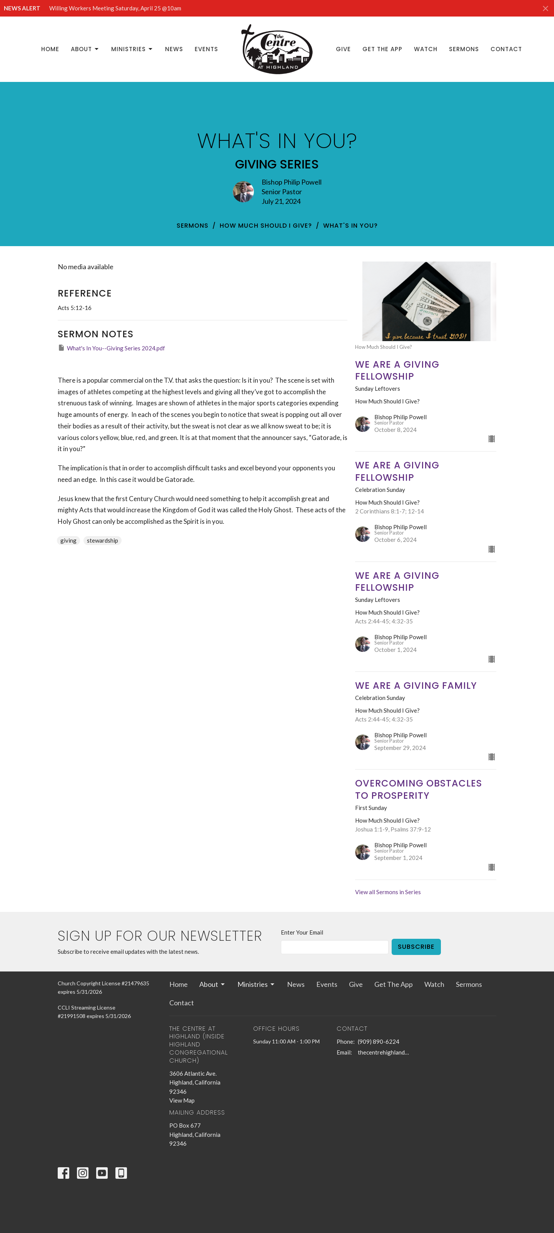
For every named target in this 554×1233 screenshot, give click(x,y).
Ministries (132, 49)
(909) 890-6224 (378, 1041)
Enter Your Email (302, 932)
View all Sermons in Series (388, 891)
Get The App (382, 49)
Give (343, 49)
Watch (425, 49)
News (174, 49)
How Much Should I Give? (266, 225)
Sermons (464, 49)
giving (68, 540)
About (85, 49)
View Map (182, 1100)
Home (50, 49)
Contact (506, 49)
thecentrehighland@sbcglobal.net (385, 1052)
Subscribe (416, 946)
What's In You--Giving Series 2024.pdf (111, 348)
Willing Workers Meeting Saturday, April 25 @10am (115, 8)
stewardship (102, 540)
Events (206, 49)
